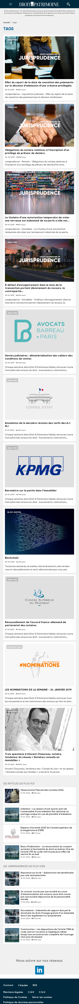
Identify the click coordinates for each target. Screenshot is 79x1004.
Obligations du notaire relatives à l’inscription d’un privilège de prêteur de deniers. (37, 151)
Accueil (6, 22)
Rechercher (67, 4)
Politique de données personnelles (23, 1002)
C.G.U (42, 992)
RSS (35, 985)
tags (14, 22)
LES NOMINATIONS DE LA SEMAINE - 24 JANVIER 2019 (38, 689)
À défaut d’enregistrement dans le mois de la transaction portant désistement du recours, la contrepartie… (35, 288)
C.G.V (31, 992)
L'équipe (23, 985)
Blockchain (12, 557)
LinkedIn (39, 970)
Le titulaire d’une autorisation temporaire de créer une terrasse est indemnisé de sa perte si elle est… (37, 219)
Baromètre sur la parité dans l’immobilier (31, 490)
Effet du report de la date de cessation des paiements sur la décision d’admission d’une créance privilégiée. (39, 84)
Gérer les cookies (42, 997)
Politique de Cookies (15, 997)
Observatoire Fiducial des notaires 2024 (42, 790)
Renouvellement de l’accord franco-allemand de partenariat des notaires (35, 624)
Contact (8, 985)
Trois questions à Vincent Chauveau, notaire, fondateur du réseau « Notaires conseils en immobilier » (33, 757)
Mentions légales (13, 992)
